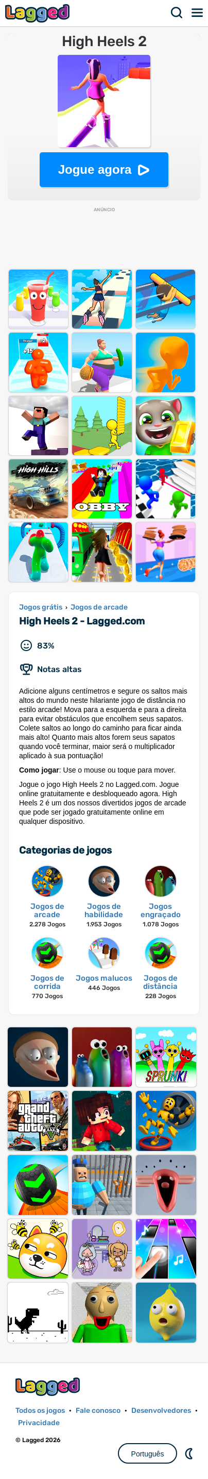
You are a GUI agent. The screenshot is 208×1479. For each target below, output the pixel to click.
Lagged (38, 13)
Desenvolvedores (161, 1410)
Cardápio (197, 13)
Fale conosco (98, 1410)
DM (190, 1453)
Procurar (177, 13)
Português (147, 1454)
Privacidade (39, 1423)
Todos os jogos (40, 1410)
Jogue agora (95, 169)
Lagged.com (48, 1386)
